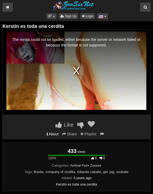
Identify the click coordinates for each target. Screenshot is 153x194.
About (53, 134)
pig (112, 172)
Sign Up (68, 16)
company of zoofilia (60, 172)
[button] (51, 16)
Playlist (88, 134)
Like (64, 125)
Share (69, 134)
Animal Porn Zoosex (85, 165)
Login (88, 16)
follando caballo (89, 172)
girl (105, 172)
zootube (122, 172)
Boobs (39, 172)
